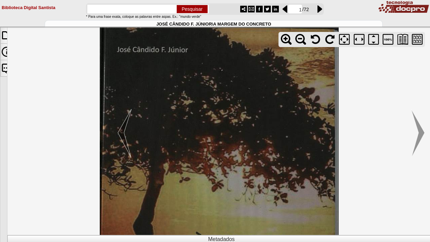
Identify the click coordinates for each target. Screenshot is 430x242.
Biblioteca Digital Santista (28, 6)
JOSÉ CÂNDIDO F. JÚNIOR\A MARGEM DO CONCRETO (213, 23)
